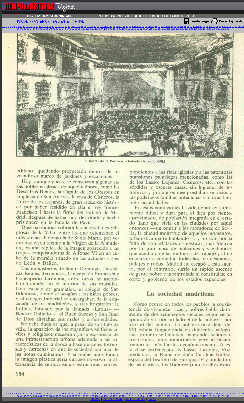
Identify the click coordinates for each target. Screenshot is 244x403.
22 (59, 26)
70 (213, 26)
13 (30, 26)
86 (37, 29)
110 (128, 29)
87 (40, 29)
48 (143, 26)
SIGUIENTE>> (62, 21)
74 (226, 26)
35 (101, 26)
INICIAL (22, 21)
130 (218, 29)
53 (159, 26)
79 (242, 26)
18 (46, 26)
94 (63, 29)
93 (60, 29)
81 (21, 29)
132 (227, 29)
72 (220, 26)
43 (127, 26)
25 (69, 26)
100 (83, 29)
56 (168, 26)
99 (79, 29)
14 (34, 26)
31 (88, 26)
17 (43, 26)
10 (21, 26)
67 (204, 26)
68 (207, 26)
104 (101, 29)
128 (209, 29)
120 (173, 29)
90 (50, 29)
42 (124, 26)
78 (239, 26)
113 (142, 29)
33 (95, 26)
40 (117, 26)
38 (110, 26)
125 (196, 29)
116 (155, 29)
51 (152, 26)
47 (139, 26)
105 (106, 29)
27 (75, 26)
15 (37, 26)
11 (24, 26)
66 (200, 26)
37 (107, 26)
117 (159, 29)
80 (18, 29)
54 (162, 26)
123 (187, 29)
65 (197, 26)
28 (78, 26)
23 (62, 26)
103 (97, 29)
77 (236, 26)
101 (88, 29)
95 (66, 29)
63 (191, 26)
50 (149, 26)
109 (124, 29)
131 (223, 29)
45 (133, 26)
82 (24, 29)
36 (104, 26)
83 (28, 29)
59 (178, 26)
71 (217, 26)
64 (194, 26)
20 (53, 26)
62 (188, 26)
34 (98, 26)
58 (175, 26)
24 (66, 26)
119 (168, 29)
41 (120, 26)
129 (214, 29)
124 (191, 29)
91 (53, 29)
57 (172, 26)
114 (146, 29)
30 (85, 26)
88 (44, 29)
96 (69, 29)
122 (182, 29)
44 (130, 26)
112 (137, 29)
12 (27, 26)
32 (91, 26)
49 (146, 26)
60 (181, 26)
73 (223, 26)
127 (205, 29)
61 (185, 26)
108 (119, 29)
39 (114, 26)
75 (229, 26)
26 (72, 26)
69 (210, 26)
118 (164, 29)
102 (92, 29)
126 (200, 29)
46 (136, 26)
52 (156, 26)
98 (76, 29)
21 (56, 26)
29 (82, 26)
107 (115, 29)
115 (150, 29)
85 (34, 29)
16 (40, 26)
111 (133, 29)
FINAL (79, 21)
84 (31, 29)
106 (110, 29)
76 (233, 26)
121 (178, 29)
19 (49, 26)
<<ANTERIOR (40, 21)
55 (165, 26)
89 (47, 29)
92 (57, 29)
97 (73, 29)
